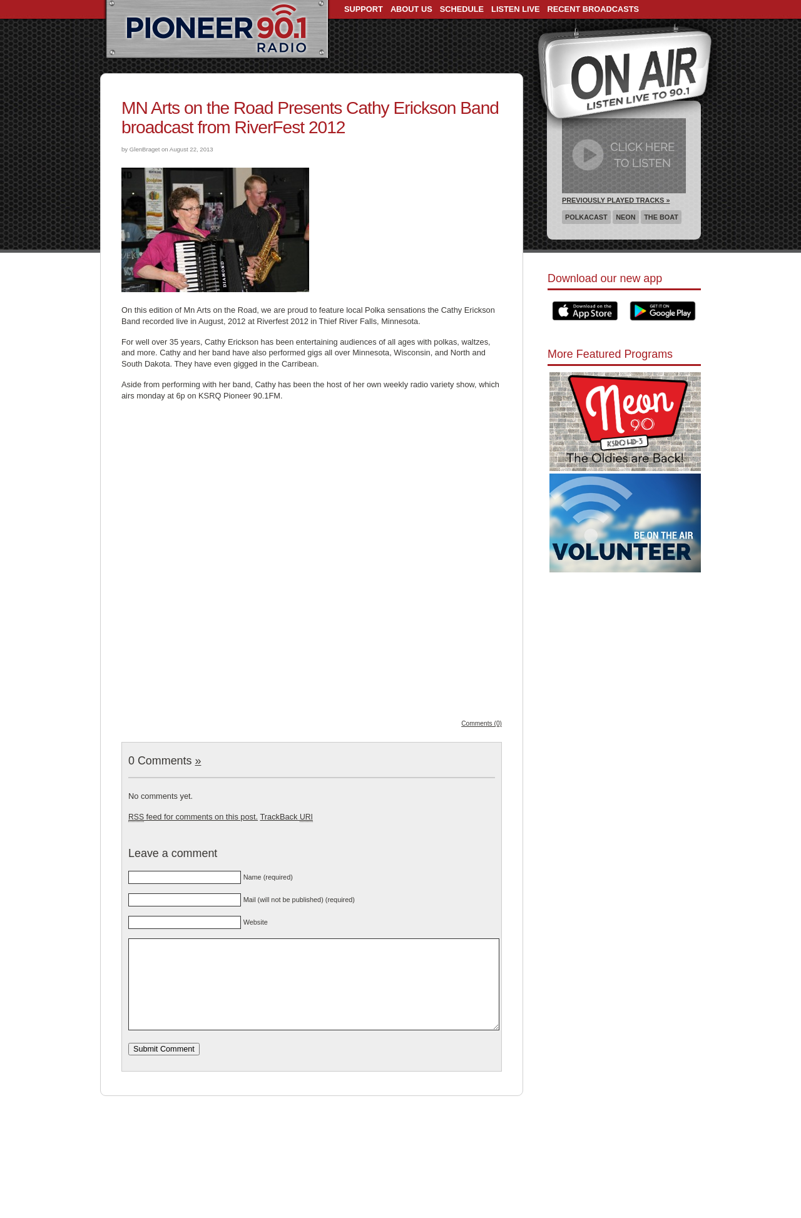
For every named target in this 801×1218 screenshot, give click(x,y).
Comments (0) (481, 723)
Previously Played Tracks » (616, 200)
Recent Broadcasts (593, 9)
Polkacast (586, 217)
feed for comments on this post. (193, 816)
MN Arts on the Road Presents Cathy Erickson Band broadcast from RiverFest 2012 (310, 117)
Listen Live (515, 9)
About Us (411, 9)
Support (363, 9)
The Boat (661, 217)
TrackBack (286, 816)
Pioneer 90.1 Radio (216, 30)
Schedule (462, 9)
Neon (625, 217)
